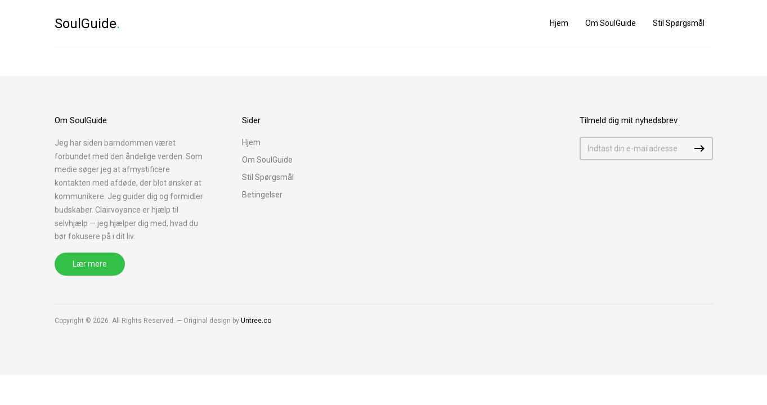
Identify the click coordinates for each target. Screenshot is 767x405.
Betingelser (262, 194)
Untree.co (256, 321)
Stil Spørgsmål (679, 23)
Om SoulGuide (610, 23)
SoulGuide (87, 24)
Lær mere (90, 263)
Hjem (559, 23)
